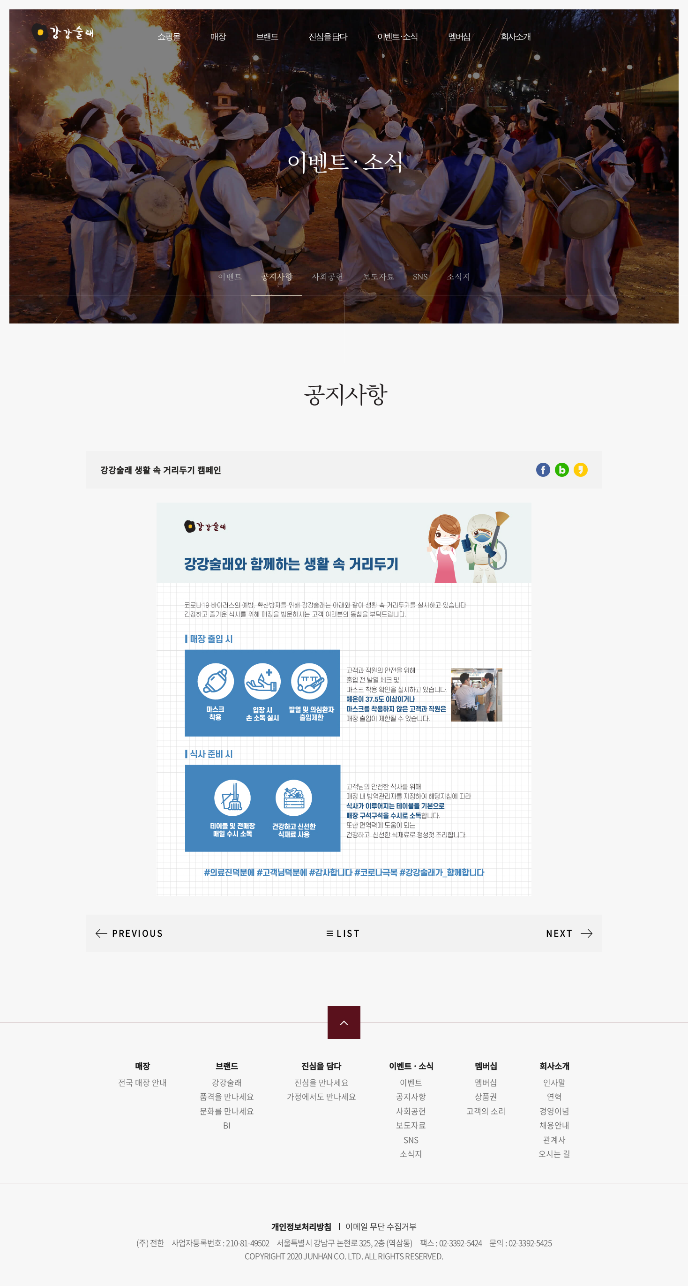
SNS (420, 276)
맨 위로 (344, 1022)
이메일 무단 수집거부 (381, 1226)
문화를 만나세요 (227, 1111)
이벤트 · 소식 (397, 36)
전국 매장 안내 (142, 1082)
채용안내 (554, 1125)
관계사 (554, 1139)
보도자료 (378, 276)
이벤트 (229, 276)
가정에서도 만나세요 (321, 1096)
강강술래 (57, 36)
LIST (348, 933)
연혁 (554, 1096)
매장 (217, 36)
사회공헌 (327, 276)
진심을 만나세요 (321, 1082)
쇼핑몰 (168, 36)
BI (227, 1125)
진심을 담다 (327, 36)
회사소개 (515, 36)
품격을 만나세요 (227, 1096)
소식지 (458, 276)
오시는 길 (554, 1153)
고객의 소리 (486, 1111)
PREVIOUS (138, 933)
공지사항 (276, 276)
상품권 (486, 1096)
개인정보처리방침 (301, 1227)
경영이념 (554, 1111)
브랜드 (267, 36)
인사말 (554, 1082)
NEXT (559, 933)
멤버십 (459, 36)
